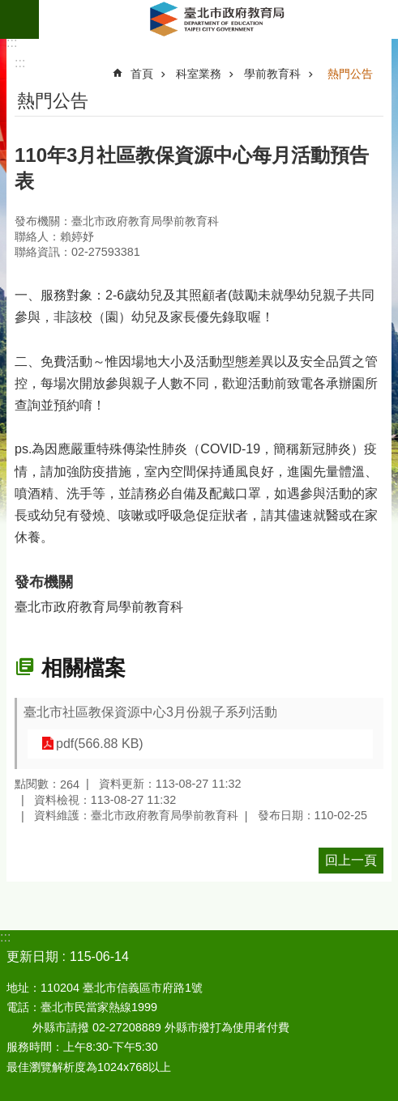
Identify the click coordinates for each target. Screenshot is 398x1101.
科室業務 (198, 73)
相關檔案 (83, 668)
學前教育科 (272, 73)
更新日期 (32, 956)
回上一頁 (351, 860)
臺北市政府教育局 (218, 19)
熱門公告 (350, 73)
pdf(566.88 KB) (99, 743)
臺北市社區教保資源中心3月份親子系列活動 (150, 712)
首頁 (142, 73)
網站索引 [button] (19, 19)
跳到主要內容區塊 (8, 8)
